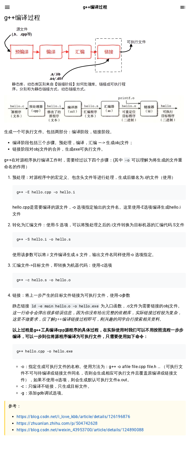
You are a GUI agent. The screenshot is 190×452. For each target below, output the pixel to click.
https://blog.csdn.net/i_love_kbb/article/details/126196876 (73, 416)
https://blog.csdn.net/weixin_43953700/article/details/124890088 (80, 429)
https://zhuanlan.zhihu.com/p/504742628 (57, 423)
